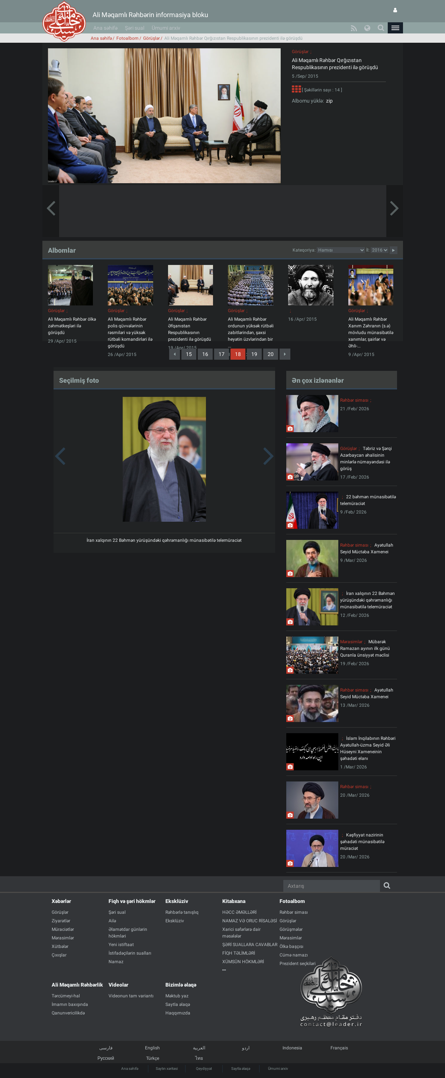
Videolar (118, 985)
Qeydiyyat (204, 1068)
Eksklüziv (176, 901)
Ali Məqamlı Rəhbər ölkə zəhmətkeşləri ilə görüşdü (72, 326)
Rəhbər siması (354, 400)
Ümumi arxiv (166, 28)
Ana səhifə (105, 28)
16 (205, 354)
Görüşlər (151, 38)
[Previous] (174, 354)
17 (222, 354)
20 (271, 354)
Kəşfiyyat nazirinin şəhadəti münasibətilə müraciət (362, 841)
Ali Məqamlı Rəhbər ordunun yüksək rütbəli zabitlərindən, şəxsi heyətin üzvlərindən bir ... (251, 333)
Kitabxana (233, 901)
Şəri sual (134, 28)
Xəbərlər (61, 901)
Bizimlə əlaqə (180, 985)
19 (254, 354)
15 (189, 354)
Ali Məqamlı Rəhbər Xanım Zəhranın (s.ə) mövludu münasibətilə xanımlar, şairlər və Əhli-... (370, 333)
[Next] (285, 354)
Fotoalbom (127, 38)
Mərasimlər (351, 641)
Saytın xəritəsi (167, 1068)
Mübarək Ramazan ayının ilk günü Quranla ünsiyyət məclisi (365, 648)
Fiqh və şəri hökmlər (132, 901)
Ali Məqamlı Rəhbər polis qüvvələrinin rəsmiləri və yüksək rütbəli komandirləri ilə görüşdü (130, 333)
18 (238, 354)
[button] (395, 27)
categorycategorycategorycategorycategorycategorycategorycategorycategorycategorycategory (341, 250)
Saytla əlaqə (240, 1068)
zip (328, 101)
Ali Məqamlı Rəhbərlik (77, 985)
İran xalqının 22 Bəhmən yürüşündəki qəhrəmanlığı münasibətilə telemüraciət (164, 540)
